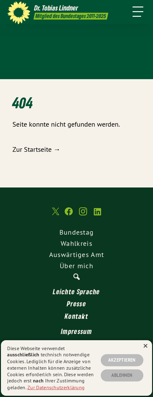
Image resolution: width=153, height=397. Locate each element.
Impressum (76, 331)
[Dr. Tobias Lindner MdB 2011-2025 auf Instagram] (83, 214)
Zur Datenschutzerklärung (56, 387)
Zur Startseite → (36, 149)
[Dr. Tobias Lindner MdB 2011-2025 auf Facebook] (69, 214)
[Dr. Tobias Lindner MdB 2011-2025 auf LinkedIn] (97, 214)
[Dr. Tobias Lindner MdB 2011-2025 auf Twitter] (55, 214)
